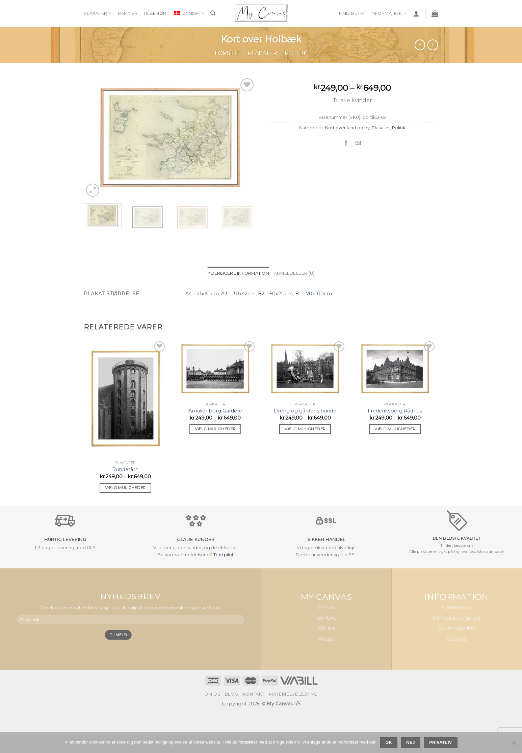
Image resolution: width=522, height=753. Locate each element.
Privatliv (440, 742)
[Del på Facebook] (345, 143)
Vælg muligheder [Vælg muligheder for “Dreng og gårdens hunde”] (305, 429)
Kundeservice (456, 607)
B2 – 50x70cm (275, 294)
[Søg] (212, 13)
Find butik (352, 13)
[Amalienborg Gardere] (215, 369)
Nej (410, 742)
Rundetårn (125, 469)
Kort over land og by (347, 127)
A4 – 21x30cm (202, 294)
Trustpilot (223, 554)
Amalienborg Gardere (215, 411)
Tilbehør (154, 13)
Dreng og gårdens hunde (305, 411)
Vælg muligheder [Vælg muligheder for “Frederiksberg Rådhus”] (394, 429)
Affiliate (326, 628)
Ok (388, 742)
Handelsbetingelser (457, 618)
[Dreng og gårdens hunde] (305, 369)
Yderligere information (238, 273)
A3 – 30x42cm (238, 294)
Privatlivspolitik (456, 628)
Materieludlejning (293, 694)
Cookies (456, 639)
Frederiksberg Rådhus (395, 411)
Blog (231, 694)
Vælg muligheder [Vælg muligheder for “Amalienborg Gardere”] (215, 429)
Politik (296, 53)
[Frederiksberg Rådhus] (395, 369)
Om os (326, 607)
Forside (227, 53)
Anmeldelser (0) (294, 273)
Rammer (128, 13)
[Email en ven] (358, 143)
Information (388, 13)
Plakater (98, 13)
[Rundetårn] (125, 398)
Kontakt (326, 618)
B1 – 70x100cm (313, 294)
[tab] (238, 273)
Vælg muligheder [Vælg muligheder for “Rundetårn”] (125, 487)
